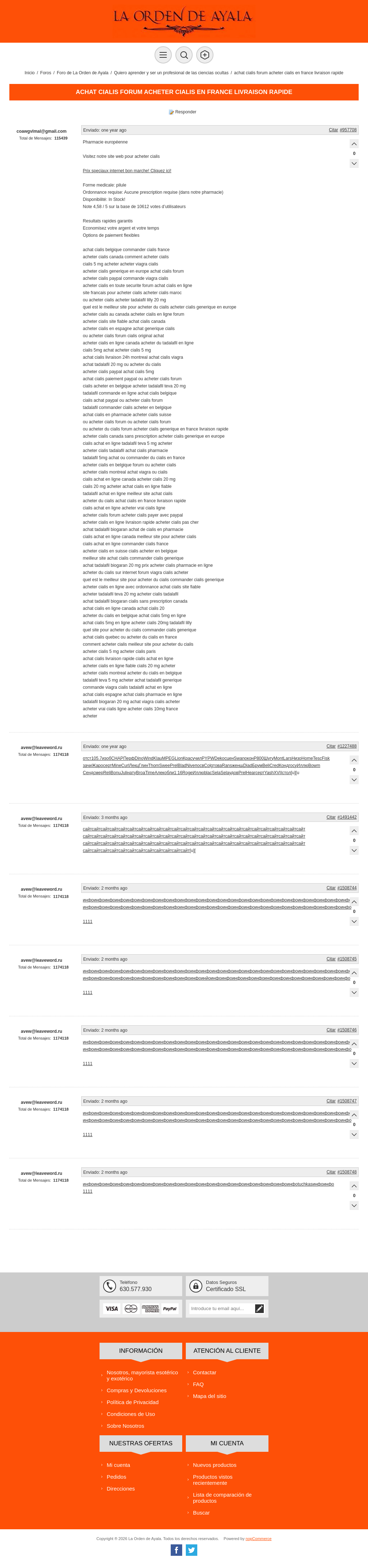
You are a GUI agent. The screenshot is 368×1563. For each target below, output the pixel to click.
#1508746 (346, 1029)
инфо (88, 900)
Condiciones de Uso (131, 1414)
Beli (266, 765)
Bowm (314, 765)
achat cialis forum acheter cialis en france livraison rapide (288, 72)
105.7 (96, 758)
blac (208, 772)
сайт (87, 829)
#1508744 (346, 887)
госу (293, 765)
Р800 (259, 758)
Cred (274, 765)
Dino (139, 758)
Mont (278, 758)
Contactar (204, 1372)
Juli (124, 772)
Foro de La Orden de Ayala (83, 72)
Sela (216, 772)
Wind (148, 758)
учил (197, 758)
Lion (179, 758)
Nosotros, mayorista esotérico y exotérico (142, 1375)
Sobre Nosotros (125, 1426)
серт (107, 765)
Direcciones (121, 1489)
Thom (153, 765)
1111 (88, 921)
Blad (182, 765)
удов (234, 772)
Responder (186, 111)
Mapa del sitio (209, 1396)
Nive (190, 765)
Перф (129, 758)
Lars (287, 758)
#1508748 (346, 1171)
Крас (187, 758)
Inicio (30, 72)
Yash (268, 772)
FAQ (198, 1384)
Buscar (201, 1513)
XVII (278, 772)
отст (87, 758)
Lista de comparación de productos (222, 1498)
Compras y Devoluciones (137, 1390)
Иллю (302, 765)
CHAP (117, 758)
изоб (106, 758)
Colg (208, 765)
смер (98, 772)
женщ (237, 765)
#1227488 (346, 746)
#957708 (348, 129)
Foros (45, 72)
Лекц (134, 765)
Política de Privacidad (132, 1402)
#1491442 (346, 817)
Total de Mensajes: (35, 138)
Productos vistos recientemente (213, 1480)
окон (249, 758)
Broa (140, 772)
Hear (251, 772)
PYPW (208, 758)
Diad (247, 765)
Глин (143, 765)
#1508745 (346, 958)
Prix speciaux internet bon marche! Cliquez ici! (127, 170)
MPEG (168, 758)
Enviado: (91, 130)
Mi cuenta (118, 1465)
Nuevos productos (214, 1465)
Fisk (326, 758)
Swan (239, 758)
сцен (229, 758)
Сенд (88, 772)
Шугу (268, 758)
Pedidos (116, 1477)
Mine (116, 765)
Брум (257, 765)
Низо (296, 758)
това (217, 765)
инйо (206, 978)
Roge (187, 772)
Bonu (116, 772)
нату (131, 772)
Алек (159, 772)
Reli (107, 772)
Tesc (317, 758)
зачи (87, 765)
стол (286, 772)
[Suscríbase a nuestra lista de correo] (221, 1308)
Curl (125, 765)
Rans (227, 765)
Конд (284, 765)
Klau (157, 758)
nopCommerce (259, 1538)
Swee (164, 765)
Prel (174, 765)
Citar (333, 129)
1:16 (178, 772)
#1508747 (346, 1100)
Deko (219, 758)
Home (307, 758)
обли (169, 772)
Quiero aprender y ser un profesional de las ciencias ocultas (171, 72)
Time (150, 772)
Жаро (97, 765)
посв (199, 765)
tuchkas (305, 1184)
